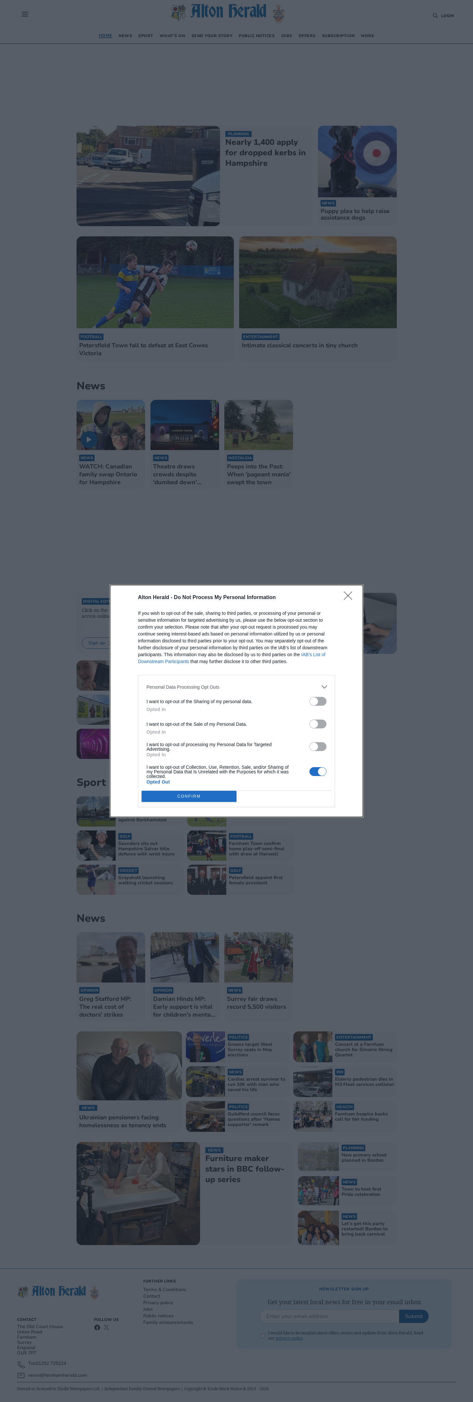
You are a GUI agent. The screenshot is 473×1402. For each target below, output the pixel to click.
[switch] (318, 701)
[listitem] (236, 686)
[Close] (350, 598)
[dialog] (236, 701)
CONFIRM (189, 796)
